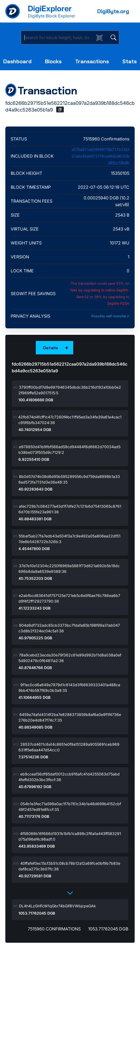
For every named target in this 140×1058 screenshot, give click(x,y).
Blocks (53, 61)
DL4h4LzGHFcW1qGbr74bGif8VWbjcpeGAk (57, 906)
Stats (129, 61)
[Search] (58, 37)
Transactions (92, 61)
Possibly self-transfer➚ (110, 316)
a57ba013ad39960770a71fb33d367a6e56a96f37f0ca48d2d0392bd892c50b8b (100, 156)
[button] (60, 109)
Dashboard (17, 61)
